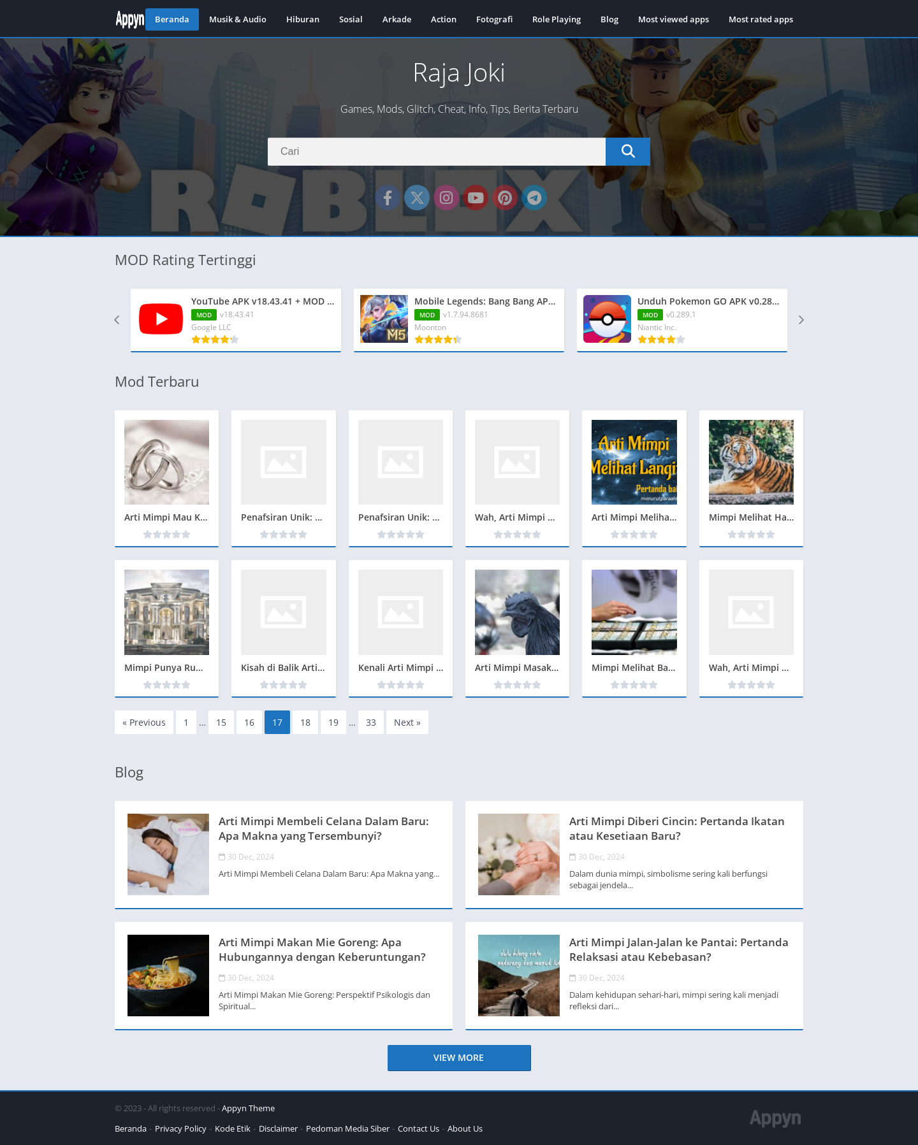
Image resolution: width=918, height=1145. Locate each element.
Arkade (396, 19)
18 (305, 722)
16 (249, 722)
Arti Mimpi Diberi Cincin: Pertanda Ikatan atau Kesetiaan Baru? (677, 828)
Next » (407, 722)
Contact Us (418, 1128)
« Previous (144, 722)
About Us (465, 1128)
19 (333, 722)
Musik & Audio (237, 19)
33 (371, 722)
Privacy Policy (181, 1128)
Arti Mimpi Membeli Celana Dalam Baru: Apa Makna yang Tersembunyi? (324, 828)
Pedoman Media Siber (348, 1128)
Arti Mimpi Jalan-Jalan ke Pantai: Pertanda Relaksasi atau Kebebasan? (679, 949)
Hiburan (302, 19)
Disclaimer (278, 1128)
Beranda (172, 19)
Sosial (351, 19)
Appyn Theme (248, 1108)
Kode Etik (233, 1128)
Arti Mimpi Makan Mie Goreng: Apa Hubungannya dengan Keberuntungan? (322, 949)
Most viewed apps (673, 19)
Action (443, 19)
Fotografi (494, 19)
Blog (609, 19)
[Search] (459, 152)
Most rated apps (761, 19)
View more (458, 1057)
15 (221, 722)
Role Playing (556, 19)
